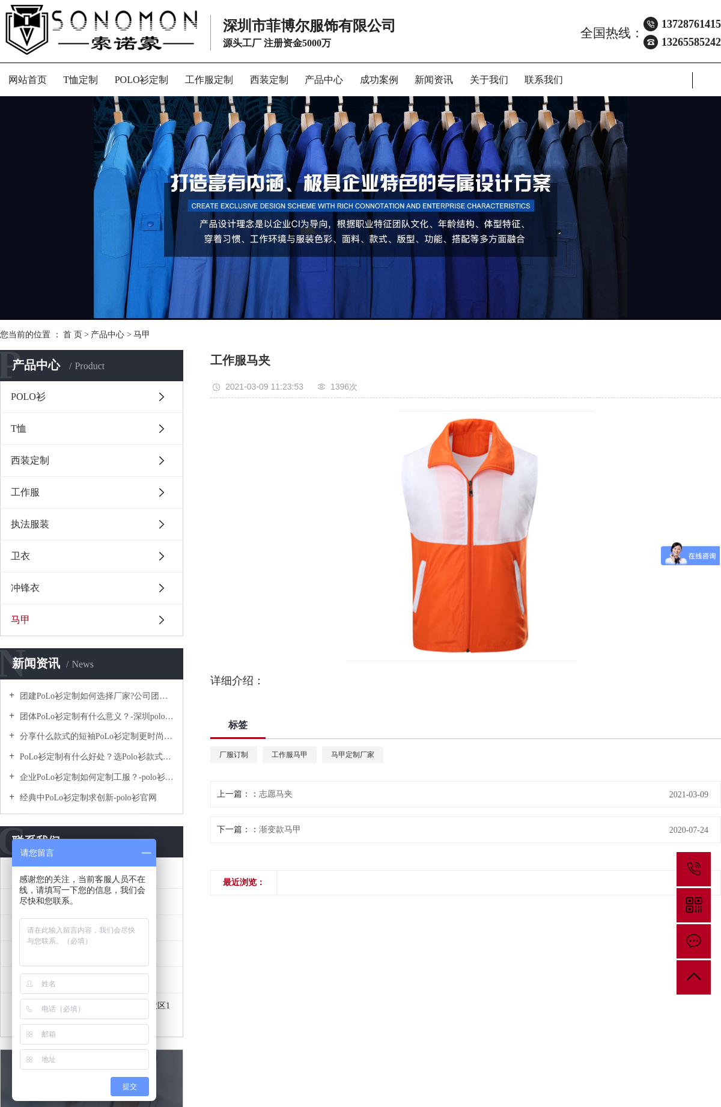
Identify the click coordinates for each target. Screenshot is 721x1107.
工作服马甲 (290, 754)
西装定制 (269, 80)
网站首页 (27, 80)
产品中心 (324, 80)
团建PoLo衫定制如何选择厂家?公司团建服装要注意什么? (95, 696)
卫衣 (20, 556)
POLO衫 (28, 396)
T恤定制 (80, 80)
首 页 (72, 334)
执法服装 (30, 524)
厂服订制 (233, 754)
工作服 (25, 492)
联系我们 (544, 80)
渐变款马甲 (280, 829)
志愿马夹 (276, 794)
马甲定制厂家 (352, 754)
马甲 (141, 334)
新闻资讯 (434, 80)
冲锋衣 (25, 588)
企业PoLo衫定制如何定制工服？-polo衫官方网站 (95, 777)
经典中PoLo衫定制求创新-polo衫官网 (86, 797)
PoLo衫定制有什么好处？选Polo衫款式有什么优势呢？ (95, 756)
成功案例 (379, 80)
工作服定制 (209, 80)
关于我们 (489, 80)
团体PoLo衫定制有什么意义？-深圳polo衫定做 (95, 716)
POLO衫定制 (142, 80)
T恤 (18, 428)
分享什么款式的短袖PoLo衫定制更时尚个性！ (95, 736)
